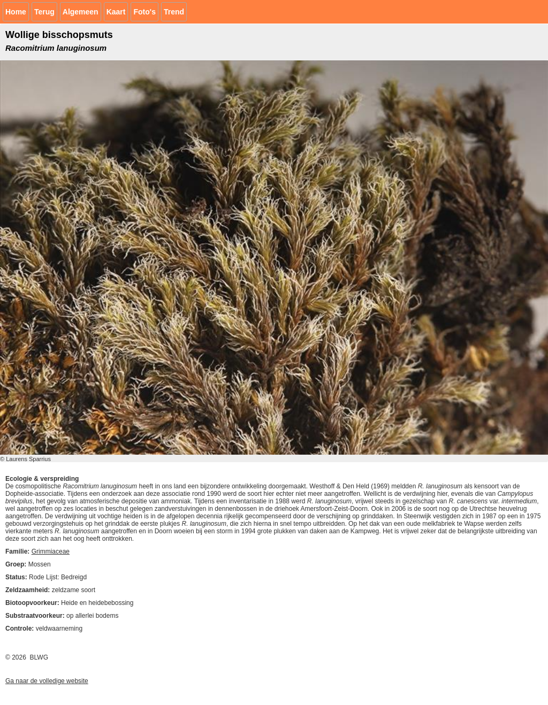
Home (15, 11)
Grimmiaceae (51, 551)
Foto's (144, 11)
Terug (44, 11)
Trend (174, 11)
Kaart (116, 11)
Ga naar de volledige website (46, 681)
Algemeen (80, 11)
